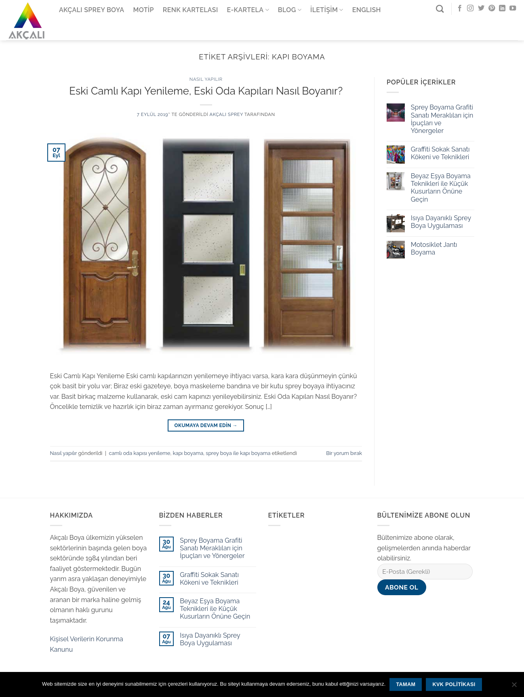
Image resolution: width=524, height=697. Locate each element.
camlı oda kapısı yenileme (139, 453)
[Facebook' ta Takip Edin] (460, 8)
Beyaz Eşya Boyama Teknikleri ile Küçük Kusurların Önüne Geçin (441, 187)
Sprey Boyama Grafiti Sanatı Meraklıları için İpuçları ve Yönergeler (442, 119)
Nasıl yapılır (206, 79)
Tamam (405, 684)
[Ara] (440, 8)
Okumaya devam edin (206, 426)
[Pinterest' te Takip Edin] (491, 8)
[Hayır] (514, 686)
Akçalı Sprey (226, 114)
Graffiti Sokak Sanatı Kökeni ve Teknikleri (440, 153)
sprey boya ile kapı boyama (238, 453)
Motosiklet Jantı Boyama (434, 248)
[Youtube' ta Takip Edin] (512, 8)
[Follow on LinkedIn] (502, 8)
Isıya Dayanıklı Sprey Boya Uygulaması (441, 222)
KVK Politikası (454, 684)
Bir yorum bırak (344, 453)
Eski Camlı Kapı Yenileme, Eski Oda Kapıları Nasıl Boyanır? (206, 91)
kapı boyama (188, 453)
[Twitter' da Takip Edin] (481, 8)
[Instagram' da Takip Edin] (470, 8)
